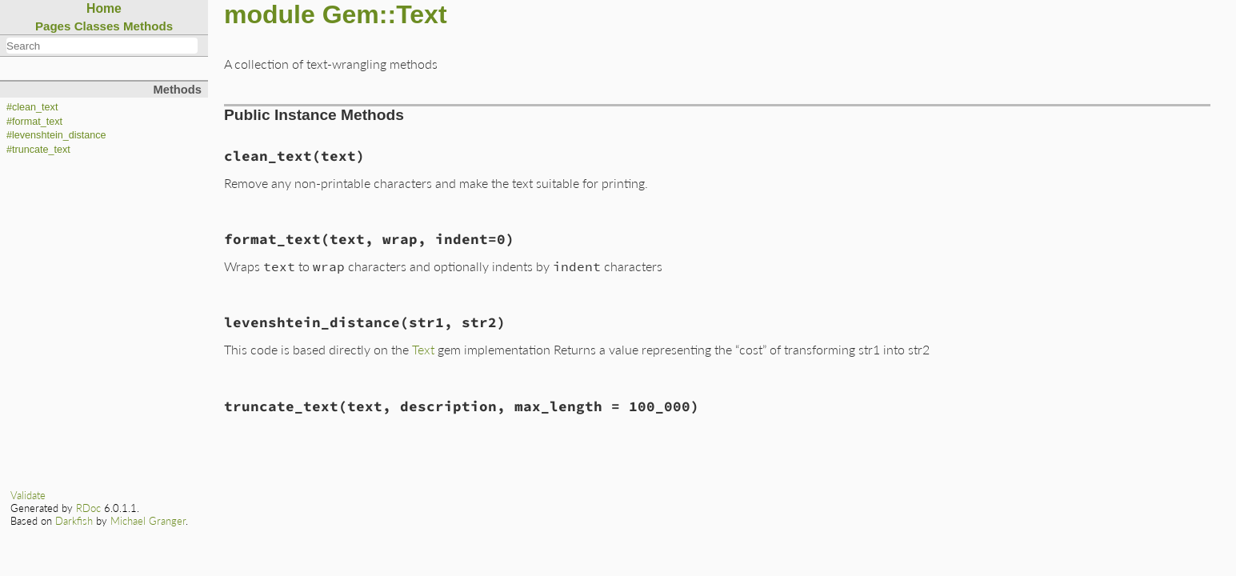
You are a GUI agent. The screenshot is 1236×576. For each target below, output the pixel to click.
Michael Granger (148, 520)
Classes (97, 26)
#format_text (34, 121)
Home (104, 8)
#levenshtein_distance (56, 135)
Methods (148, 26)
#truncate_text (38, 149)
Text (423, 349)
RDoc (88, 508)
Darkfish (74, 520)
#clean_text (32, 107)
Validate (28, 495)
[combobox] (102, 46)
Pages (53, 26)
